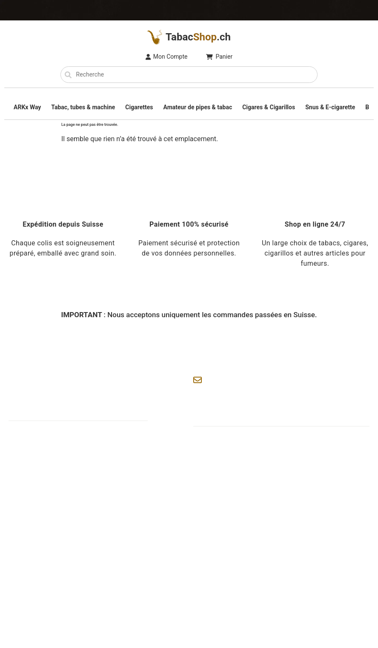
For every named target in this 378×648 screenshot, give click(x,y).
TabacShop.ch (59, 602)
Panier (219, 56)
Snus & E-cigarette (330, 107)
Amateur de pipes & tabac (197, 107)
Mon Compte (167, 56)
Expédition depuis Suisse (63, 224)
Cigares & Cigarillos (268, 107)
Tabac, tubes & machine (83, 107)
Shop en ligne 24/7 (315, 224)
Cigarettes (139, 107)
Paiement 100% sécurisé (189, 224)
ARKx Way (27, 107)
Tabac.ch (189, 37)
